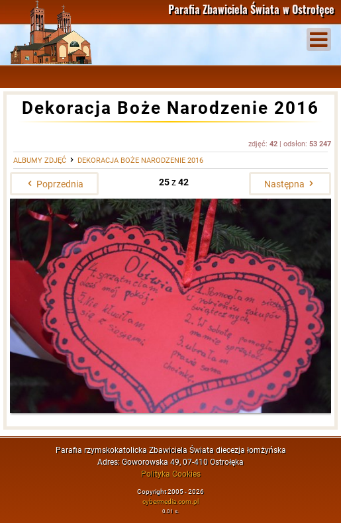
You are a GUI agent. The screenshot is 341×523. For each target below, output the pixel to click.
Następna (290, 184)
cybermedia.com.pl (170, 501)
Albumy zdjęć (39, 160)
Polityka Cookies (171, 474)
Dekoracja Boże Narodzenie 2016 (140, 160)
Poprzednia (54, 184)
